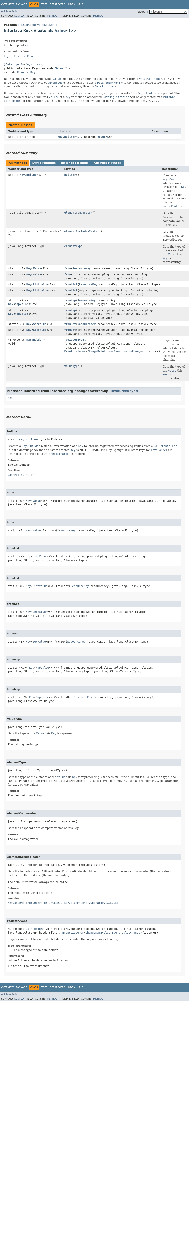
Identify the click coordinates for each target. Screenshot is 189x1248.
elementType (73, 246)
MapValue (21, 304)
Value (60, 30)
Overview (7, 4)
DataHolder (34, 339)
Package (21, 4)
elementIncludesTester (81, 231)
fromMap (70, 300)
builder (70, 174)
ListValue (40, 284)
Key (28, 268)
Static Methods (44, 162)
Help (80, 4)
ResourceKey (81, 268)
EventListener (75, 351)
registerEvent (75, 339)
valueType (71, 366)
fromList (70, 284)
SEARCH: (143, 11)
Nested (19, 15)
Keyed (8, 56)
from (67, 268)
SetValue (39, 323)
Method (52, 15)
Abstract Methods (107, 162)
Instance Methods (74, 162)
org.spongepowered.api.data (37, 24)
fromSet (70, 323)
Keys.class (34, 64)
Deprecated (57, 4)
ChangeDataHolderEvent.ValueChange (114, 351)
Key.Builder (67, 136)
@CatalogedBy (14, 64)
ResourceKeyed (25, 56)
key (10, 397)
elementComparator (78, 212)
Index (71, 4)
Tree (44, 4)
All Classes (9, 11)
